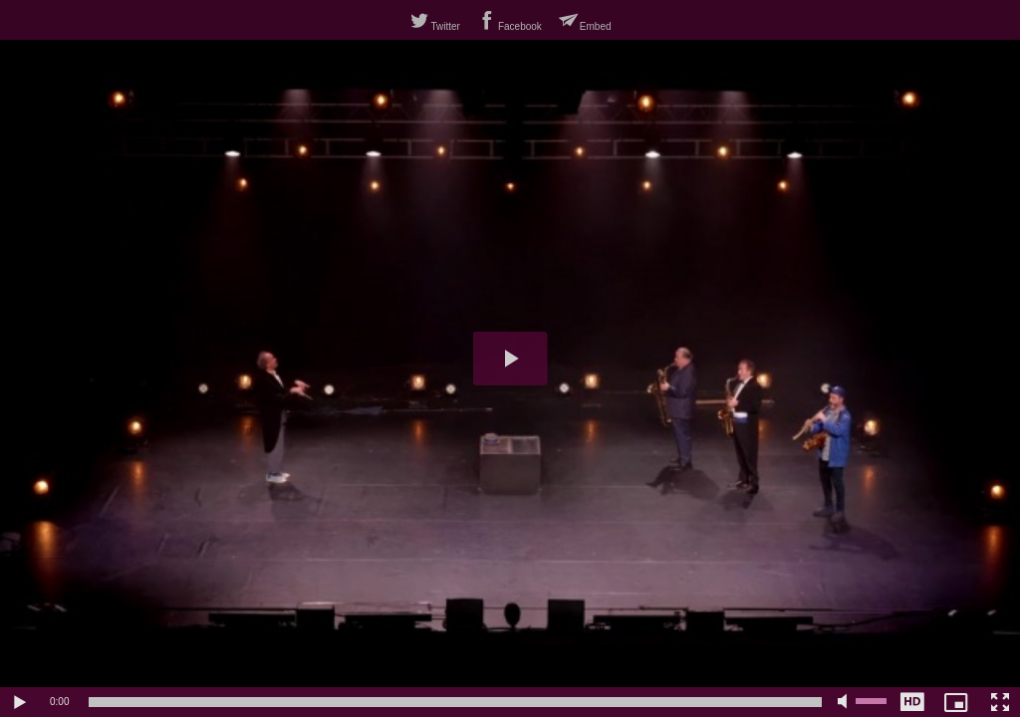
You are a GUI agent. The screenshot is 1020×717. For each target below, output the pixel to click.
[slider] (455, 702)
